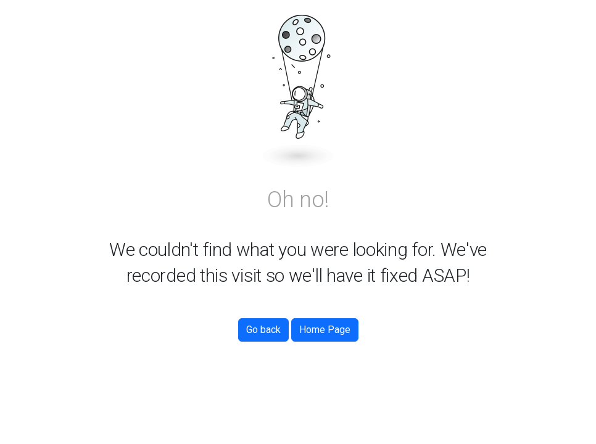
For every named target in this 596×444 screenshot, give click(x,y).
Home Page (324, 329)
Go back (263, 329)
